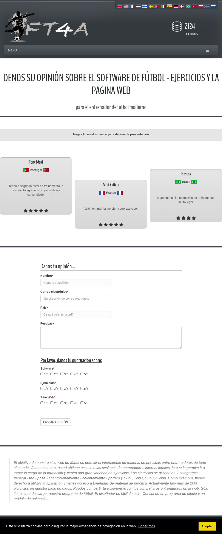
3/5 (66, 374)
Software (47, 368)
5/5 (86, 374)
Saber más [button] (146, 526)
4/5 (76, 374)
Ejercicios (48, 383)
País (44, 307)
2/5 (56, 374)
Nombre (46, 275)
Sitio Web (47, 397)
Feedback (47, 323)
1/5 (46, 374)
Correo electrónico (54, 291)
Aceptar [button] (207, 526)
